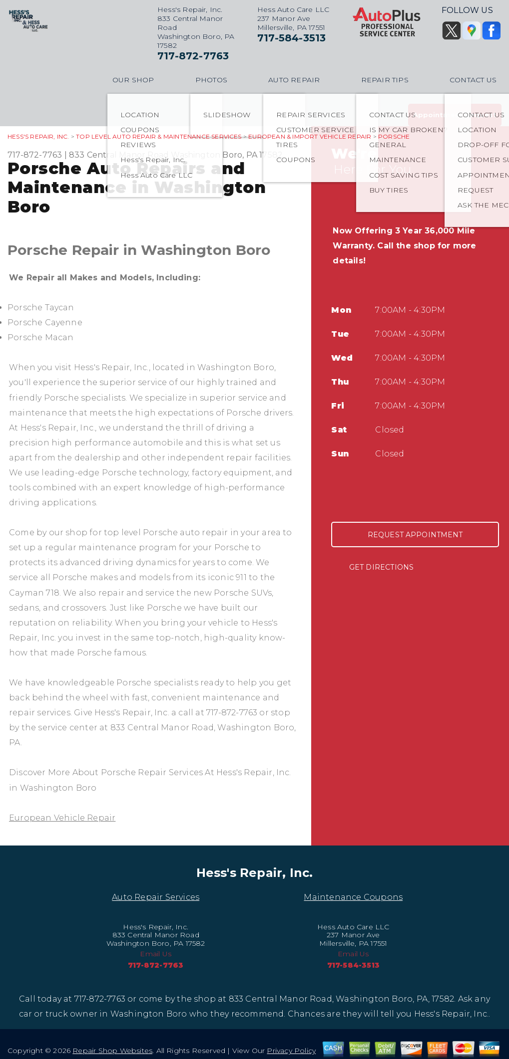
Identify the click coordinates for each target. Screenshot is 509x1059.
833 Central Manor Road (119, 155)
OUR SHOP (133, 79)
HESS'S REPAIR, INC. (38, 136)
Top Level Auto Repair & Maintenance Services (158, 136)
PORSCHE (394, 136)
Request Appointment (415, 534)
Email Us (155, 953)
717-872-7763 (193, 56)
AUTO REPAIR (294, 79)
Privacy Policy (291, 1050)
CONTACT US (473, 79)
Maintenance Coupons (353, 897)
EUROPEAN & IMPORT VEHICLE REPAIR (309, 136)
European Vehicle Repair (62, 818)
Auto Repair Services (155, 897)
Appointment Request (455, 115)
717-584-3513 (291, 38)
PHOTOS (211, 79)
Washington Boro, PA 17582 (227, 155)
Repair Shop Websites (112, 1050)
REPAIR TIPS (385, 79)
